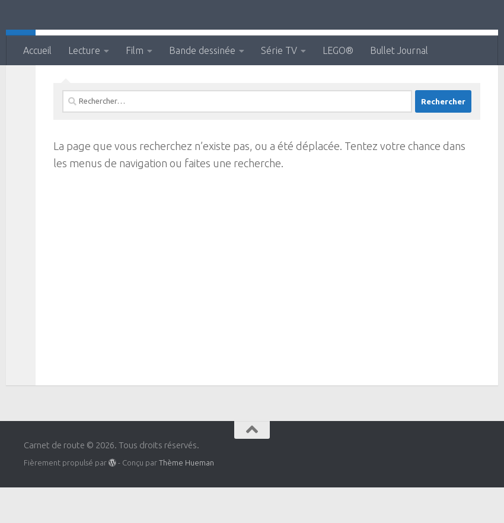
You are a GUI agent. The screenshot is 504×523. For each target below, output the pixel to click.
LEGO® (338, 50)
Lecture (84, 50)
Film (134, 50)
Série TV (279, 50)
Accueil (37, 50)
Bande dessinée (202, 50)
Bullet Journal (399, 50)
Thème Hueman (186, 498)
